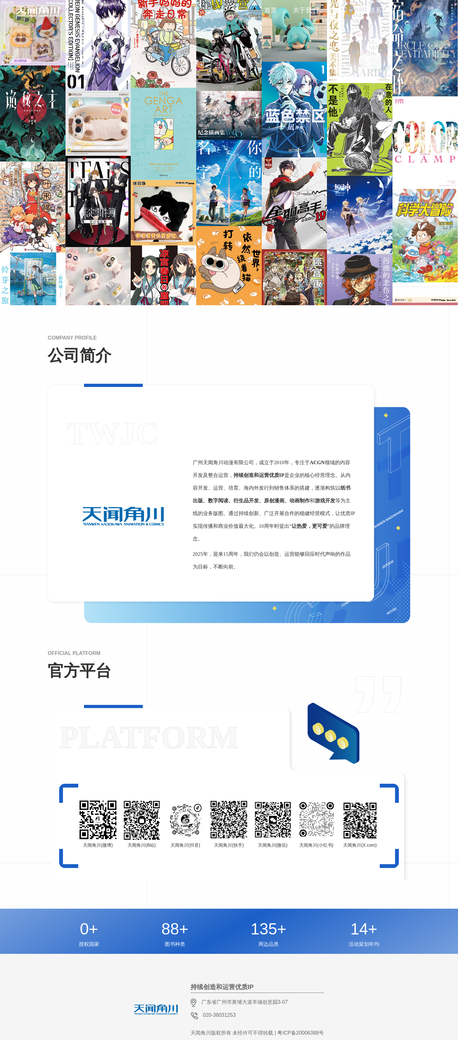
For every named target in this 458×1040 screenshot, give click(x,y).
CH (430, 8)
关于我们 (305, 10)
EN (439, 14)
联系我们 (381, 10)
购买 (340, 10)
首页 (270, 10)
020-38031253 (219, 1015)
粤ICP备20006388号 (300, 1033)
